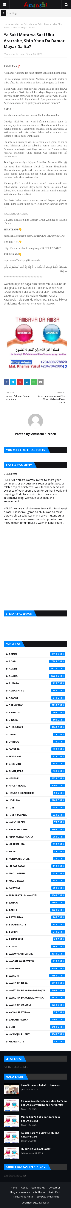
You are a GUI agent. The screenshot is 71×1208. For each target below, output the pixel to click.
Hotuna (37, 800)
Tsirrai (37, 932)
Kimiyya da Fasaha (37, 836)
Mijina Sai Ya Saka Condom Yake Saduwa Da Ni (41, 1118)
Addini (15, 24)
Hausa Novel (37, 785)
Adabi (37, 661)
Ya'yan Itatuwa (37, 1012)
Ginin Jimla (37, 771)
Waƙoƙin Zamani (37, 1005)
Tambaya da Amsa (23, 1196)
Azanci (37, 698)
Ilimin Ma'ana (37, 815)
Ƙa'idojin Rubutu (37, 1034)
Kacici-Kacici (37, 822)
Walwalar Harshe (37, 953)
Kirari (37, 851)
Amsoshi (45, 1202)
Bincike (37, 719)
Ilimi (37, 807)
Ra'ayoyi (37, 888)
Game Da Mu (38, 1187)
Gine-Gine (37, 763)
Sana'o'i (37, 902)
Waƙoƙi (37, 975)
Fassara (37, 749)
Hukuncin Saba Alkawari (36, 1148)
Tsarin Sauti (37, 924)
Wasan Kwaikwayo (37, 961)
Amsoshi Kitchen (15, 54)
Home (7, 24)
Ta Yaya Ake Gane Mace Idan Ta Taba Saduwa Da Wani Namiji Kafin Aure (44, 1102)
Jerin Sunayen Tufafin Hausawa (40, 1085)
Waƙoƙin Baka (37, 983)
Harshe (37, 778)
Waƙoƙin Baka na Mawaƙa (37, 997)
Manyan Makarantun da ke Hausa (27, 1192)
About (24, 1187)
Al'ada (37, 676)
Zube (37, 1027)
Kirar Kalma (37, 844)
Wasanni (37, 968)
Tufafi (37, 946)
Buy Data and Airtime (48, 1196)
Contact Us (54, 1187)
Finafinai (37, 756)
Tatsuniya (37, 917)
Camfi (37, 734)
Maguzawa (37, 880)
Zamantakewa (37, 1019)
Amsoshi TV (37, 690)
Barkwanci (37, 705)
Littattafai (37, 866)
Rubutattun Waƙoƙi (37, 895)
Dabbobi (37, 741)
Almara (37, 683)
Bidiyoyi (37, 712)
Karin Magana (37, 829)
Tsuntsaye (37, 939)
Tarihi (37, 910)
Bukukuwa (37, 727)
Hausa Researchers (37, 793)
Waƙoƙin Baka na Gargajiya (37, 990)
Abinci (37, 654)
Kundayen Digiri (37, 858)
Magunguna (37, 873)
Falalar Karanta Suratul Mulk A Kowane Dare (40, 1134)
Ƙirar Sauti (37, 1041)
